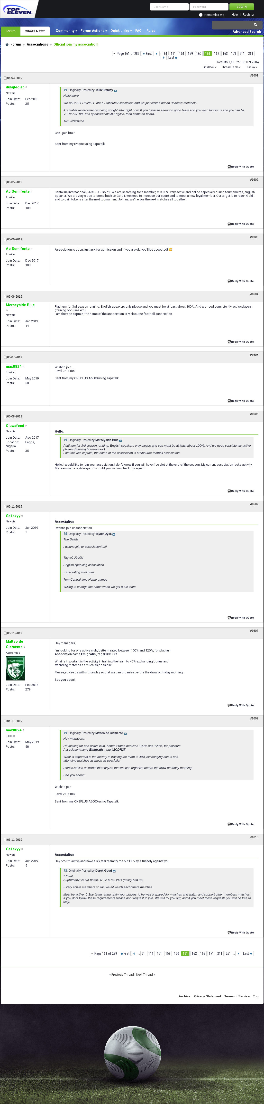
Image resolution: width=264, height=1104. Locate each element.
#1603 (254, 237)
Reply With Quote (241, 166)
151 (181, 54)
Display (250, 67)
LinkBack (208, 67)
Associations (37, 44)
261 (250, 54)
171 (233, 54)
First (147, 54)
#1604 (254, 294)
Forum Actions (92, 31)
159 (190, 54)
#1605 (254, 355)
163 (225, 54)
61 (165, 54)
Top (256, 996)
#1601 (254, 75)
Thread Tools (229, 67)
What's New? (35, 31)
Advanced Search (247, 32)
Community (65, 31)
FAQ (138, 31)
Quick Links (119, 31)
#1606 (254, 414)
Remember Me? (214, 15)
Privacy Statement (207, 996)
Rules (150, 31)
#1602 (254, 179)
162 (216, 54)
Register (248, 14)
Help (235, 14)
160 (198, 54)
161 (207, 54)
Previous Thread (122, 974)
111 (173, 54)
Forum (11, 31)
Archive (185, 996)
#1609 (254, 718)
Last (173, 57)
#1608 (254, 630)
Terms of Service (237, 996)
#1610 (254, 837)
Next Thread (144, 974)
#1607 (254, 504)
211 (242, 54)
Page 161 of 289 (128, 54)
